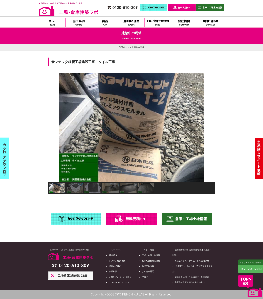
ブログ (145, 277)
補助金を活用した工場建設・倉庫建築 (192, 277)
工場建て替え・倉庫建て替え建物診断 (192, 261)
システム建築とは (117, 261)
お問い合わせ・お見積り (120, 277)
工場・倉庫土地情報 (151, 255)
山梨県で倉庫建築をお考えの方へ (190, 282)
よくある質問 (148, 271)
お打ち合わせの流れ (151, 261)
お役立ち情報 (148, 266)
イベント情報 (148, 250)
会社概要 (113, 271)
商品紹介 (113, 255)
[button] (53, 127)
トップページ (115, 250)
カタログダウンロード (119, 282)
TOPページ (124, 47)
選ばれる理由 (115, 266)
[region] (131, 133)
